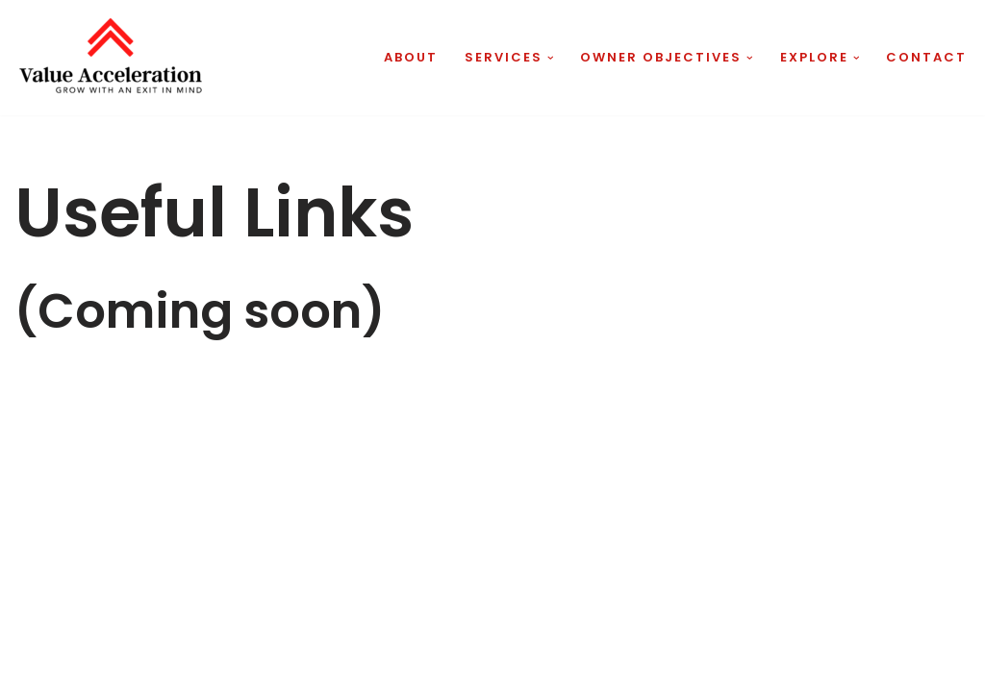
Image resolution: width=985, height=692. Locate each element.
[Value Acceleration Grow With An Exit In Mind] (110, 57)
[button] (550, 58)
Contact (926, 57)
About (411, 57)
